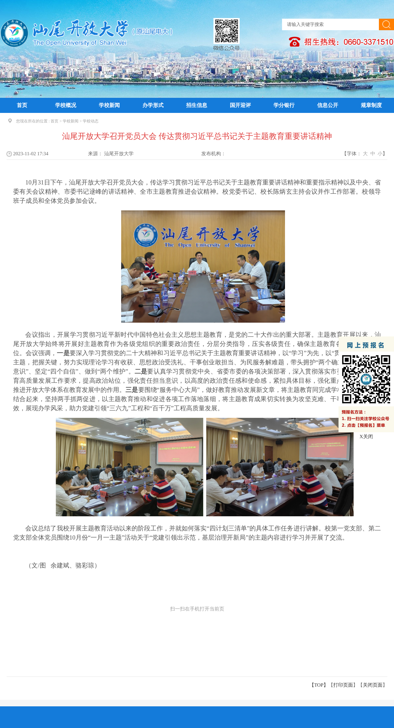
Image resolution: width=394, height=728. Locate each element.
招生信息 (196, 105)
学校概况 (65, 105)
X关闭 (366, 436)
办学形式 (153, 105)
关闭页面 (373, 685)
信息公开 (327, 105)
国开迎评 (240, 105)
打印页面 (343, 685)
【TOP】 (318, 685)
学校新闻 (109, 105)
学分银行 (284, 105)
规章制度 (371, 105)
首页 (22, 105)
